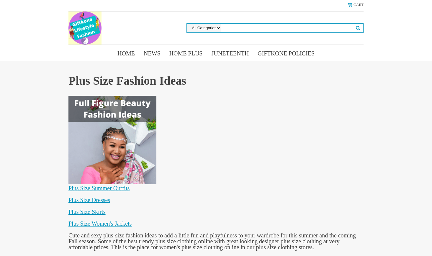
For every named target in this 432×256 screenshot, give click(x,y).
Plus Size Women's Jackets (100, 223)
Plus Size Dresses (89, 200)
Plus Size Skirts (87, 212)
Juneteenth (230, 53)
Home (126, 53)
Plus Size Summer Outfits (99, 188)
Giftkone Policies (286, 53)
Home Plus (186, 53)
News (152, 53)
